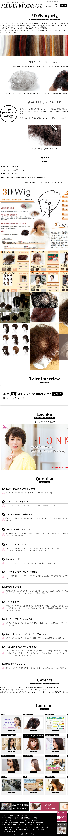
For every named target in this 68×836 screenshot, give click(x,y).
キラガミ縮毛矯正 (7, 827)
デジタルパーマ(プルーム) (37, 824)
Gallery (49, 5)
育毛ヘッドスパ (38, 818)
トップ (4, 815)
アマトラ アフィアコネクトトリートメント (14, 824)
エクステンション (7, 829)
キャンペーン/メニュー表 (23, 827)
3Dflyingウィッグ (22, 815)
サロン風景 (45, 827)
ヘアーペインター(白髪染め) (32, 820)
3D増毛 (12, 815)
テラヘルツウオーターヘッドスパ (11, 820)
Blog (57, 5)
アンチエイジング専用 (38, 829)
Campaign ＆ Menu (34, 5)
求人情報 (35, 827)
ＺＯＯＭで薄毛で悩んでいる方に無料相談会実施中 (16, 818)
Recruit (63, 5)
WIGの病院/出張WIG (22, 829)
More (11, 730)
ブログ (49, 829)
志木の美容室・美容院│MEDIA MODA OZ (33, 834)
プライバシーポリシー (8, 831)
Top (11, 5)
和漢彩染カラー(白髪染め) (35, 822)
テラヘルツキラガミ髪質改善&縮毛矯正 (13, 822)
